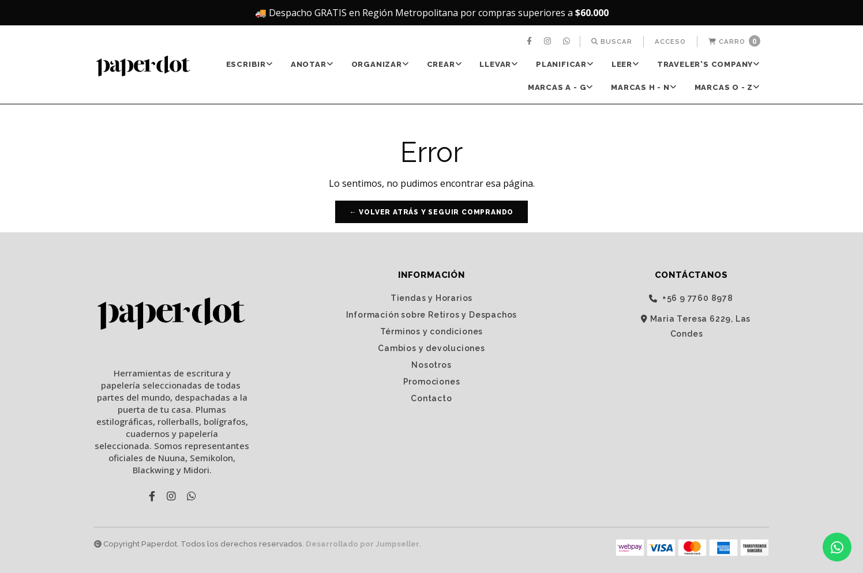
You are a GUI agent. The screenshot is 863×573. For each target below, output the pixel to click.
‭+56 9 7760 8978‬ (691, 298)
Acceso (670, 41)
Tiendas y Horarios (431, 298)
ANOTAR (312, 64)
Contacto (431, 398)
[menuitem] (530, 41)
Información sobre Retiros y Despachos (431, 315)
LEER (625, 64)
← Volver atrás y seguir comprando (431, 212)
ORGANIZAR (380, 64)
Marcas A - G (561, 87)
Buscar (611, 41)
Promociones (431, 382)
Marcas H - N (644, 87)
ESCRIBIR (249, 64)
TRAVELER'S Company (708, 64)
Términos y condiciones (431, 331)
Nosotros (431, 365)
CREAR (445, 64)
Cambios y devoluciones (431, 348)
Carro (734, 41)
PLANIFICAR (565, 64)
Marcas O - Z (727, 87)
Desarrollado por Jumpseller (362, 544)
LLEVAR (499, 64)
